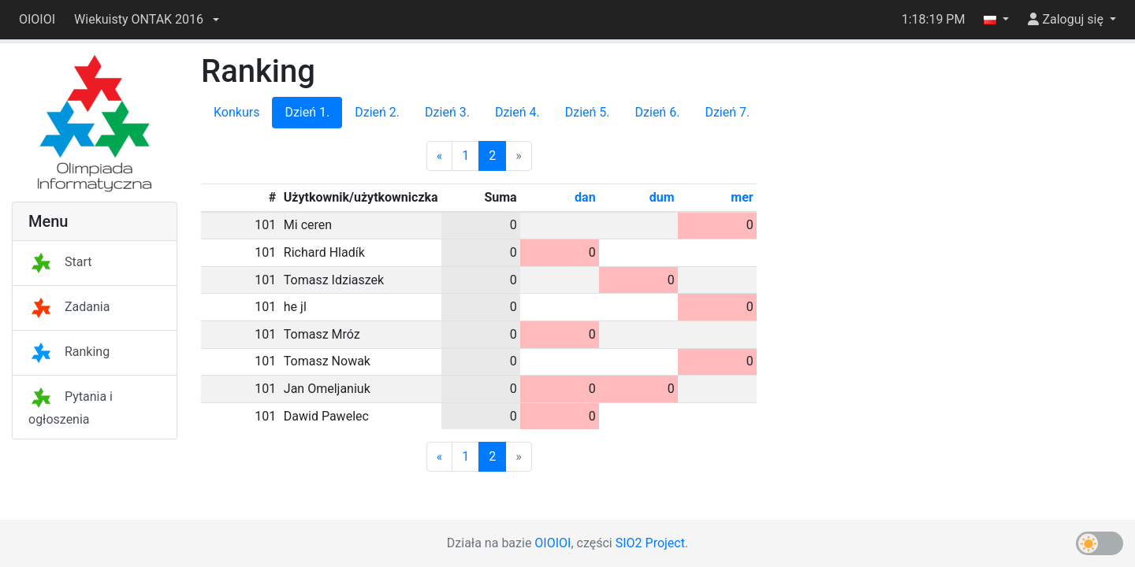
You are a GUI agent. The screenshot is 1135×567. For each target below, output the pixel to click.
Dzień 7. (727, 112)
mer (742, 197)
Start (59, 261)
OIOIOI (37, 19)
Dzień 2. (377, 112)
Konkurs (236, 112)
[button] (147, 19)
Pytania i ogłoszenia (70, 408)
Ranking (69, 351)
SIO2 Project (650, 543)
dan (585, 197)
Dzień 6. (657, 112)
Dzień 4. (517, 112)
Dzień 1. (307, 112)
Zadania (69, 306)
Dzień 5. (587, 112)
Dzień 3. (447, 112)
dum (662, 197)
